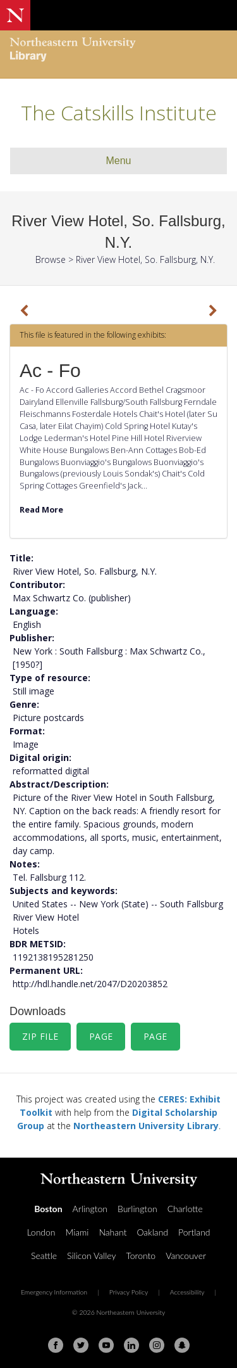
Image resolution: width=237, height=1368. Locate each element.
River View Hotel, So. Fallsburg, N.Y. (145, 259)
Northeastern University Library (146, 1126)
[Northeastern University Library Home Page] (118, 51)
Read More (41, 509)
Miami (77, 1232)
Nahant (112, 1232)
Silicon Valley (91, 1255)
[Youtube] (106, 1345)
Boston (48, 1208)
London (41, 1232)
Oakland (152, 1232)
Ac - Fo (50, 370)
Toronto (140, 1255)
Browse (50, 259)
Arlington (90, 1208)
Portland (194, 1232)
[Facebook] (55, 1345)
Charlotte (185, 1208)
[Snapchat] (182, 1345)
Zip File (40, 1036)
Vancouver (186, 1255)
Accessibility (187, 1292)
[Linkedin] (131, 1345)
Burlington (137, 1208)
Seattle (44, 1255)
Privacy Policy (129, 1292)
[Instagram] (156, 1345)
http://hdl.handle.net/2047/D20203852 (90, 984)
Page (101, 1036)
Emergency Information (54, 1292)
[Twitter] (80, 1345)
